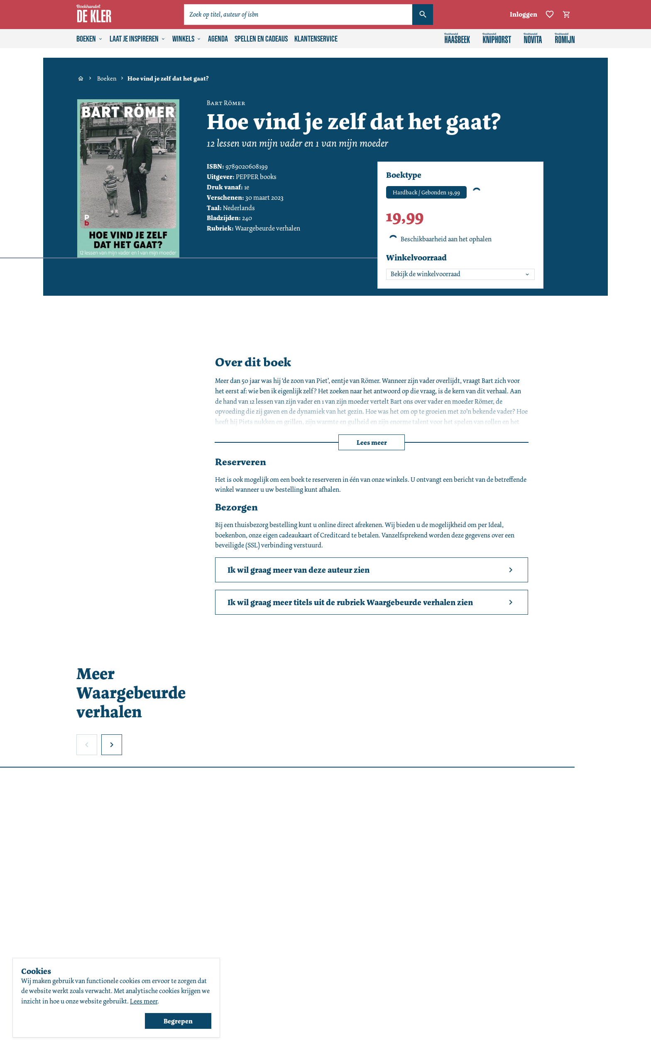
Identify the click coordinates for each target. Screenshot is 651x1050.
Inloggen (523, 14)
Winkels (186, 39)
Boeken (89, 39)
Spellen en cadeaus (261, 39)
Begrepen (178, 1021)
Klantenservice (316, 39)
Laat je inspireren (138, 39)
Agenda (218, 39)
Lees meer (372, 442)
